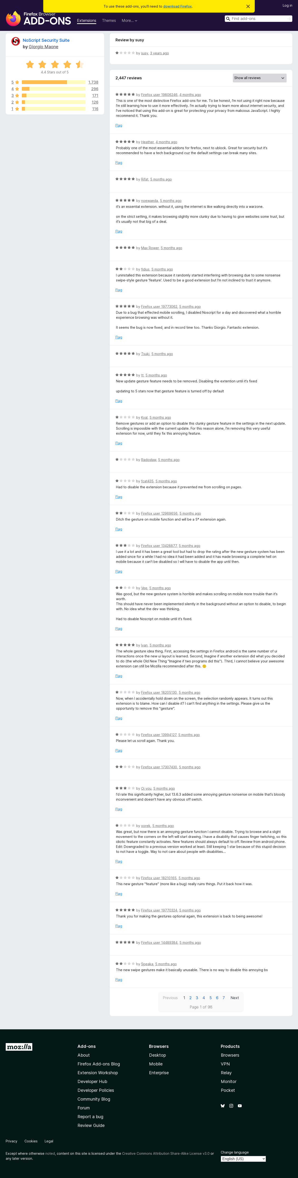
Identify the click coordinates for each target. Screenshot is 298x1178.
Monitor (228, 1081)
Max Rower (150, 248)
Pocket (228, 1090)
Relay (226, 1072)
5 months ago (161, 179)
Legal (49, 1141)
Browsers (230, 1055)
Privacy (11, 1141)
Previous (170, 997)
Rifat (144, 179)
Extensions (86, 20)
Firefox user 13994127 (158, 735)
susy (144, 53)
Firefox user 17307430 (159, 767)
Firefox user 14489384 (159, 942)
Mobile (156, 1063)
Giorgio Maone (43, 46)
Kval (144, 417)
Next (235, 997)
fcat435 (147, 481)
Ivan (144, 645)
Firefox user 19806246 (159, 95)
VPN (225, 1063)
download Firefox (177, 6)
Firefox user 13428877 (159, 546)
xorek (145, 826)
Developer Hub (92, 1081)
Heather (147, 142)
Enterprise (159, 1072)
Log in (287, 5)
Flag (118, 125)
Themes (109, 20)
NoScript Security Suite (46, 40)
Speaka (147, 964)
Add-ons (86, 1046)
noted (50, 1153)
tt (142, 375)
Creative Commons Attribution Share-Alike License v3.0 (166, 1153)
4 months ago (190, 95)
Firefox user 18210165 (159, 878)
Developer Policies (95, 1090)
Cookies (31, 1141)
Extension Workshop (97, 1072)
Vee (144, 588)
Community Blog (93, 1099)
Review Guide (91, 1125)
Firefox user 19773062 (159, 306)
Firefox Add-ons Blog (98, 1063)
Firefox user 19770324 (159, 910)
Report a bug (90, 1116)
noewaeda (149, 201)
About (83, 1055)
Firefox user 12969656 (159, 513)
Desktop (157, 1055)
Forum (83, 1107)
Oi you (146, 788)
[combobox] (258, 18)
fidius (145, 269)
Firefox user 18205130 (159, 692)
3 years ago (159, 53)
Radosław (148, 460)
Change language (235, 1152)
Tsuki (145, 354)
